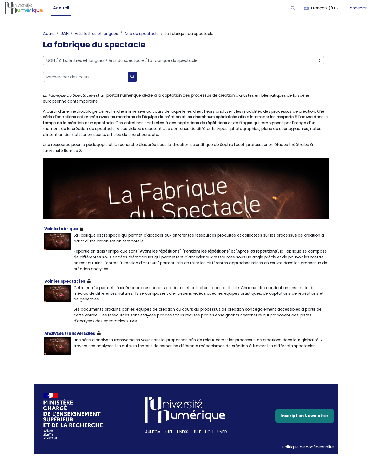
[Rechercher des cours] (85, 77)
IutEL (168, 440)
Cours (49, 33)
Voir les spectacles (64, 284)
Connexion (357, 8)
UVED (223, 440)
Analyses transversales (69, 337)
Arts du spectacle (145, 33)
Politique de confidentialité (307, 455)
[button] (293, 8)
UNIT (197, 440)
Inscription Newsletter (305, 424)
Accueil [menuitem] (61, 8)
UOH (65, 33)
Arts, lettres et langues (98, 33)
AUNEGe (151, 440)
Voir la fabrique (61, 230)
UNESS (183, 440)
